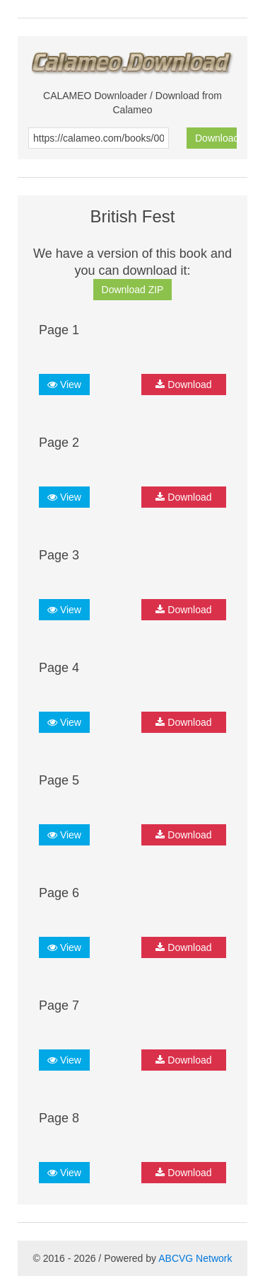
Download (216, 138)
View (64, 384)
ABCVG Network (195, 1258)
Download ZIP (133, 289)
